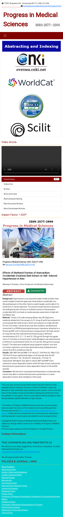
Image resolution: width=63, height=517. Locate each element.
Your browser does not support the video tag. (31, 161)
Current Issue (31, 179)
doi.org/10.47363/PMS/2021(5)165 (20, 265)
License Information (10, 488)
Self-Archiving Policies (11, 507)
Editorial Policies (8, 478)
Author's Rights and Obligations (14, 472)
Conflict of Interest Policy (12, 475)
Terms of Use (7, 513)
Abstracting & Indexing (13, 199)
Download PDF (36, 291)
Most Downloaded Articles (14, 209)
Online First (8, 184)
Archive (7, 189)
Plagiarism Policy (8, 491)
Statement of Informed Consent (15, 510)
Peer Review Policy (9, 483)
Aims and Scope (10, 194)
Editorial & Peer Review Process (14, 486)
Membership (7, 480)
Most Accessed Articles (13, 204)
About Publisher (8, 467)
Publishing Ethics (8, 502)
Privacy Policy (7, 494)
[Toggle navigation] (5, 35)
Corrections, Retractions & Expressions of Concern (22, 505)
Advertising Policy (9, 470)
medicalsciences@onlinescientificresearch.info (42, 6)
